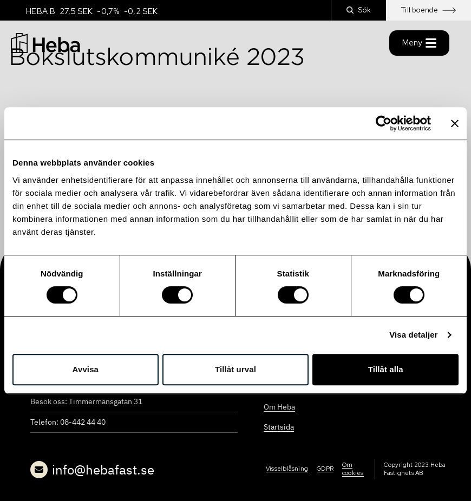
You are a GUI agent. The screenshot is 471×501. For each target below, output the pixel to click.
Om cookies (353, 469)
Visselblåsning (287, 468)
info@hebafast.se (92, 469)
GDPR (325, 468)
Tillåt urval (235, 369)
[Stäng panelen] (455, 123)
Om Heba (279, 407)
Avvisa (86, 369)
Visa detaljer (413, 334)
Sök (358, 10)
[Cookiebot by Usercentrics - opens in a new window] (383, 123)
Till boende (428, 10)
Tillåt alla (385, 369)
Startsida (279, 427)
